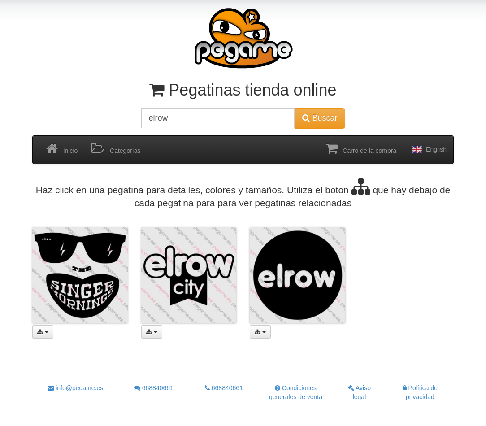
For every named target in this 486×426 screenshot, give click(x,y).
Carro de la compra (361, 149)
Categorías (115, 149)
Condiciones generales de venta (295, 392)
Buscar (319, 117)
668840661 (154, 387)
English (428, 150)
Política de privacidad (420, 392)
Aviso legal (359, 392)
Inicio (62, 149)
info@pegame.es (75, 387)
